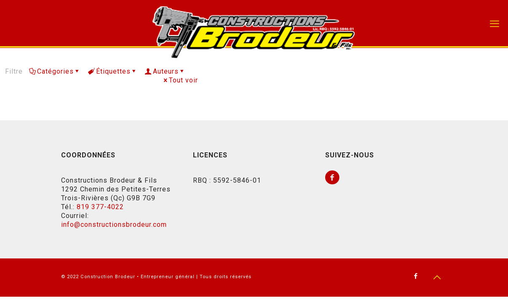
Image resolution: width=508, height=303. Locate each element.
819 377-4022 (100, 207)
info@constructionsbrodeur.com (114, 225)
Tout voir (180, 80)
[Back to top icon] (437, 277)
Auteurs (165, 71)
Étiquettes (112, 71)
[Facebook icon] (416, 276)
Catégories (54, 71)
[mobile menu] (494, 24)
